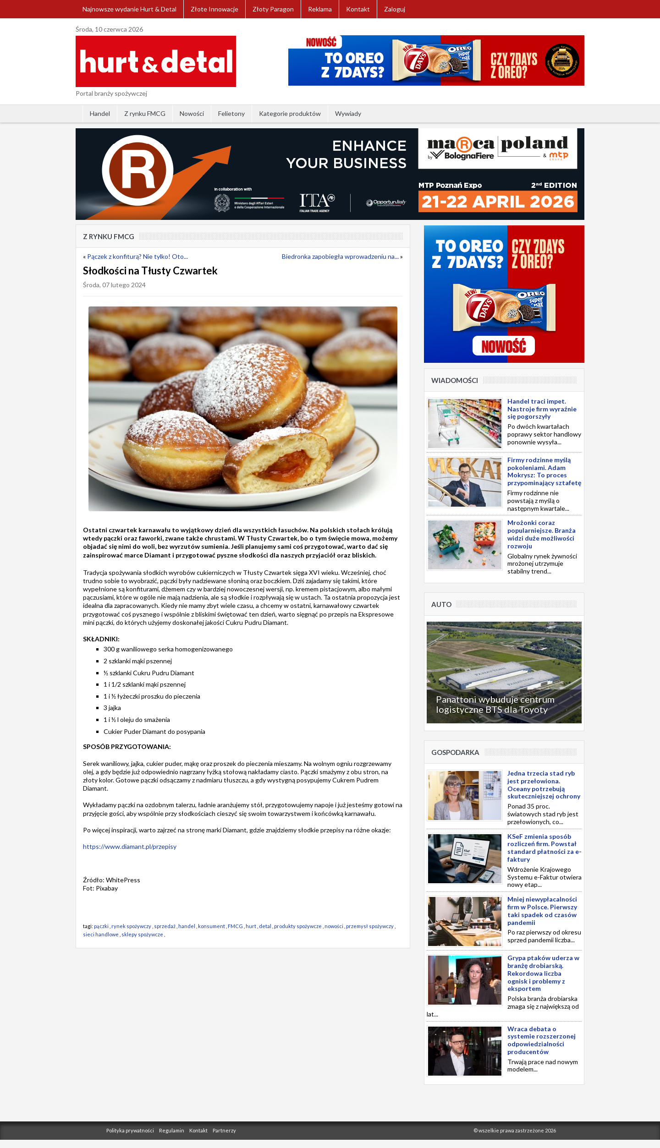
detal (265, 926)
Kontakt (358, 9)
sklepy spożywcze (142, 934)
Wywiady (348, 113)
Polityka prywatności (130, 1130)
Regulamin (171, 1130)
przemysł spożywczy (370, 926)
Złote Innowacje (214, 9)
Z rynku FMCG (144, 113)
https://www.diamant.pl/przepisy (129, 846)
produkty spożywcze (298, 926)
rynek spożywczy (131, 926)
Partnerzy (224, 1130)
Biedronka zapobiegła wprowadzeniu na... (340, 256)
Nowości (192, 113)
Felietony (231, 113)
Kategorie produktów (290, 113)
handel (186, 926)
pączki (101, 926)
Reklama (320, 9)
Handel (100, 113)
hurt (251, 926)
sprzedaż (165, 926)
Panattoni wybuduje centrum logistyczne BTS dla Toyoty (495, 704)
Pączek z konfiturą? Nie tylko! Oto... (137, 256)
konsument (211, 926)
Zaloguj (394, 9)
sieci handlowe (101, 934)
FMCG (235, 926)
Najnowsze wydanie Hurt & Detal (129, 9)
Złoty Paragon (273, 9)
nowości (333, 926)
